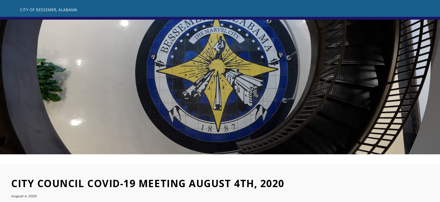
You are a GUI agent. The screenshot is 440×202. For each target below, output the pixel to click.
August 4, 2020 (24, 196)
